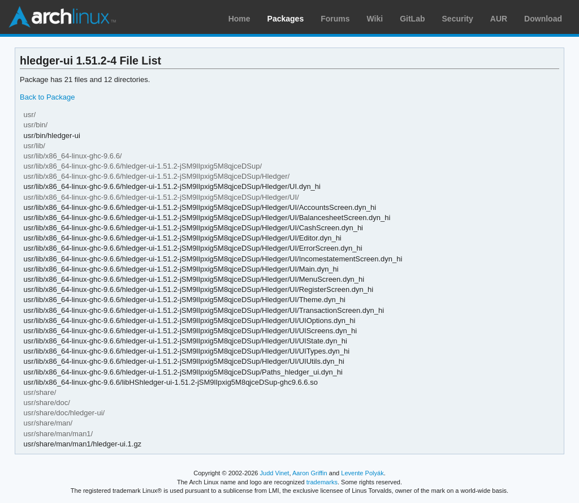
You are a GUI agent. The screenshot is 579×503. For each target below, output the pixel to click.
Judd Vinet (275, 473)
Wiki (375, 18)
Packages (285, 18)
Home (239, 18)
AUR (498, 18)
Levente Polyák (362, 473)
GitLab (412, 18)
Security (457, 18)
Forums (335, 18)
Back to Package (47, 97)
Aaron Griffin (309, 473)
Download (543, 18)
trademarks (322, 482)
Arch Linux (62, 17)
